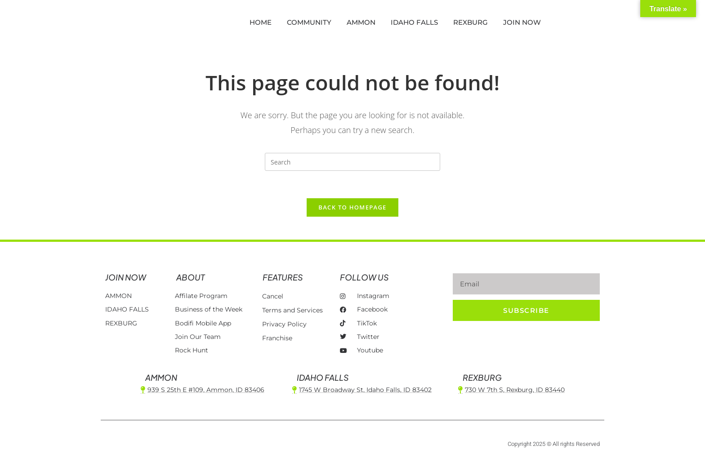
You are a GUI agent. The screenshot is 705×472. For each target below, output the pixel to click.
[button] (607, 22)
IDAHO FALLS (414, 22)
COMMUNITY (309, 22)
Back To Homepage (352, 207)
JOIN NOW (522, 22)
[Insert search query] (352, 162)
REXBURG (470, 22)
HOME (261, 22)
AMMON (361, 22)
